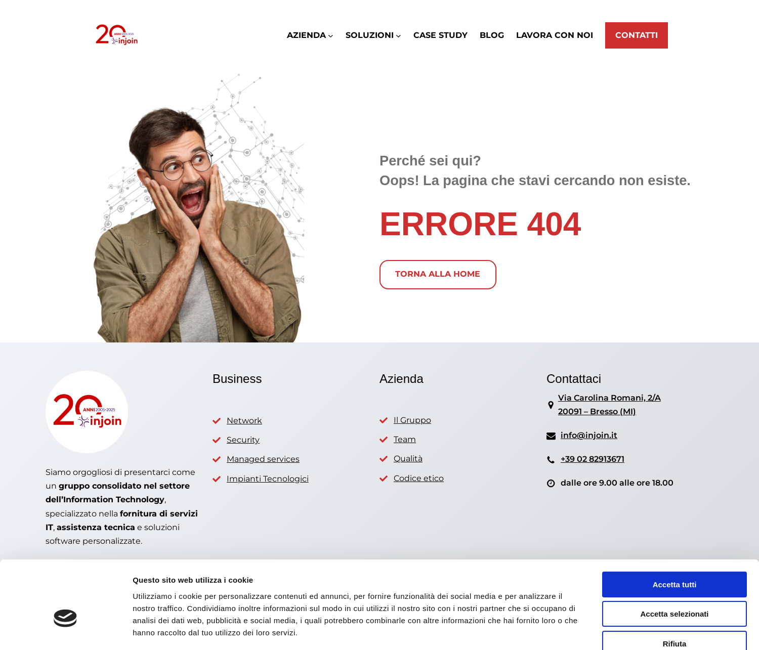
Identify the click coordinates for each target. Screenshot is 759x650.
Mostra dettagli (532, 630)
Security (243, 440)
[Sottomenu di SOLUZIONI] (398, 35)
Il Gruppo (412, 420)
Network (244, 420)
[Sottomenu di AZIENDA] (330, 35)
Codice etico (419, 478)
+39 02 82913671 (592, 459)
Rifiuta (675, 585)
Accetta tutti (675, 526)
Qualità (408, 458)
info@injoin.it (589, 435)
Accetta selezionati (674, 556)
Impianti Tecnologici (268, 479)
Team (405, 439)
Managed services (263, 459)
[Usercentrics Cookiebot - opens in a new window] (65, 630)
